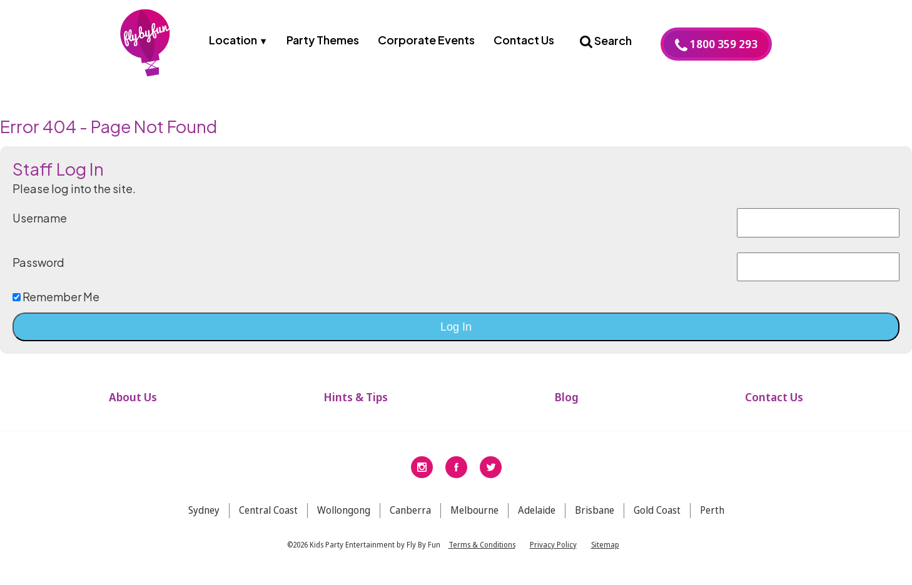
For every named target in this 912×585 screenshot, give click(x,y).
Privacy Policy (553, 553)
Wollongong (343, 519)
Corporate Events (426, 39)
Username (40, 226)
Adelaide (536, 519)
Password (38, 271)
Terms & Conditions (481, 553)
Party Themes (322, 39)
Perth (712, 519)
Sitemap (605, 553)
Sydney (204, 519)
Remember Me (56, 305)
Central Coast (268, 519)
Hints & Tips (355, 405)
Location (233, 39)
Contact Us (524, 39)
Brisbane (594, 519)
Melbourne (474, 519)
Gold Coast (657, 519)
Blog (566, 405)
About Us (133, 405)
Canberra (410, 519)
